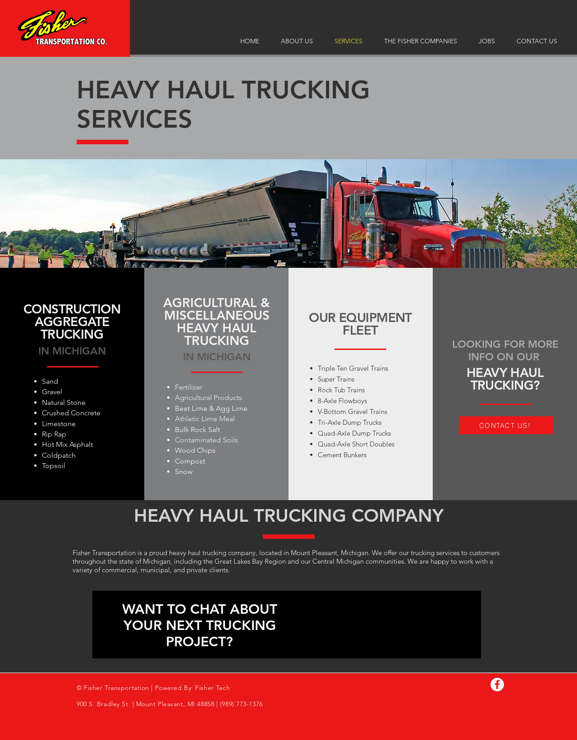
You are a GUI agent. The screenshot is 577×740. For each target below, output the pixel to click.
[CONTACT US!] (506, 425)
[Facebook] (497, 684)
